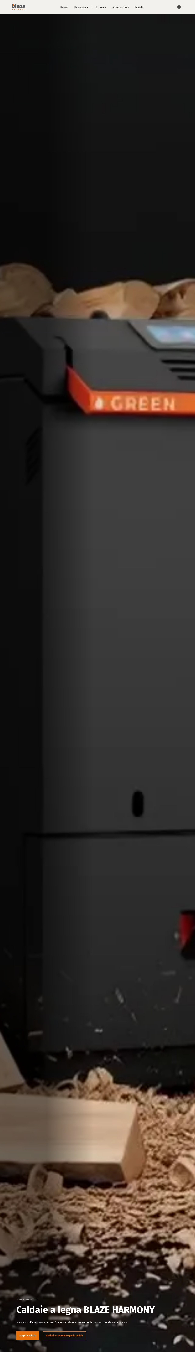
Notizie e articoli (120, 7)
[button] (180, 7)
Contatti (139, 7)
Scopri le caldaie (28, 1335)
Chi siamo (101, 7)
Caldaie (64, 7)
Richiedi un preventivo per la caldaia (64, 1335)
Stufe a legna (81, 7)
